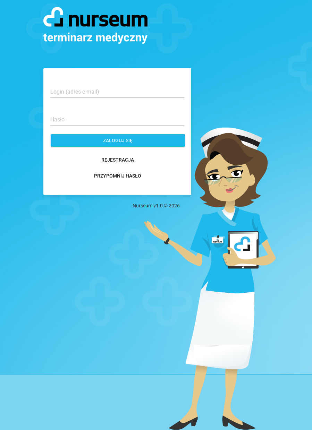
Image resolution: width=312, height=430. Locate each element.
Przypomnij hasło (117, 176)
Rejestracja (117, 160)
